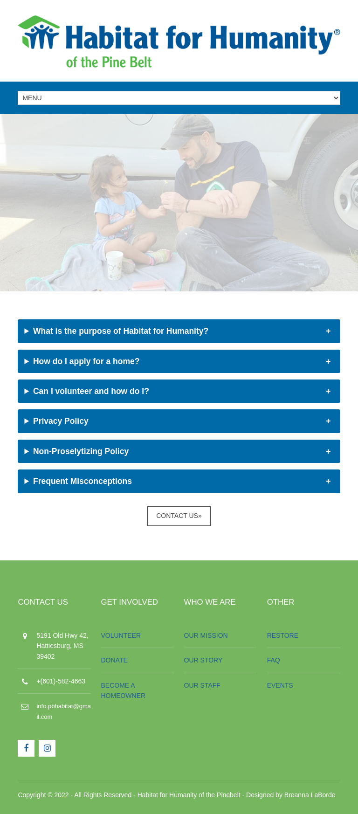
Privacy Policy (61, 421)
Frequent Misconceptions (82, 481)
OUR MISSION (206, 635)
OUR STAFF (202, 685)
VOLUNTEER (121, 635)
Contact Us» (179, 515)
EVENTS (280, 685)
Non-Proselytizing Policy (81, 451)
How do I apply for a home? (86, 361)
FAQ (273, 660)
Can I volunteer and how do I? (91, 391)
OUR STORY (203, 660)
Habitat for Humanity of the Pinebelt (189, 795)
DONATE (114, 660)
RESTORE (282, 635)
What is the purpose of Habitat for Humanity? (120, 331)
